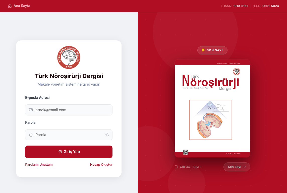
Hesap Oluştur (101, 164)
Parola (30, 122)
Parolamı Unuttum (38, 164)
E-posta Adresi (37, 98)
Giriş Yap (69, 152)
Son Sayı (237, 167)
